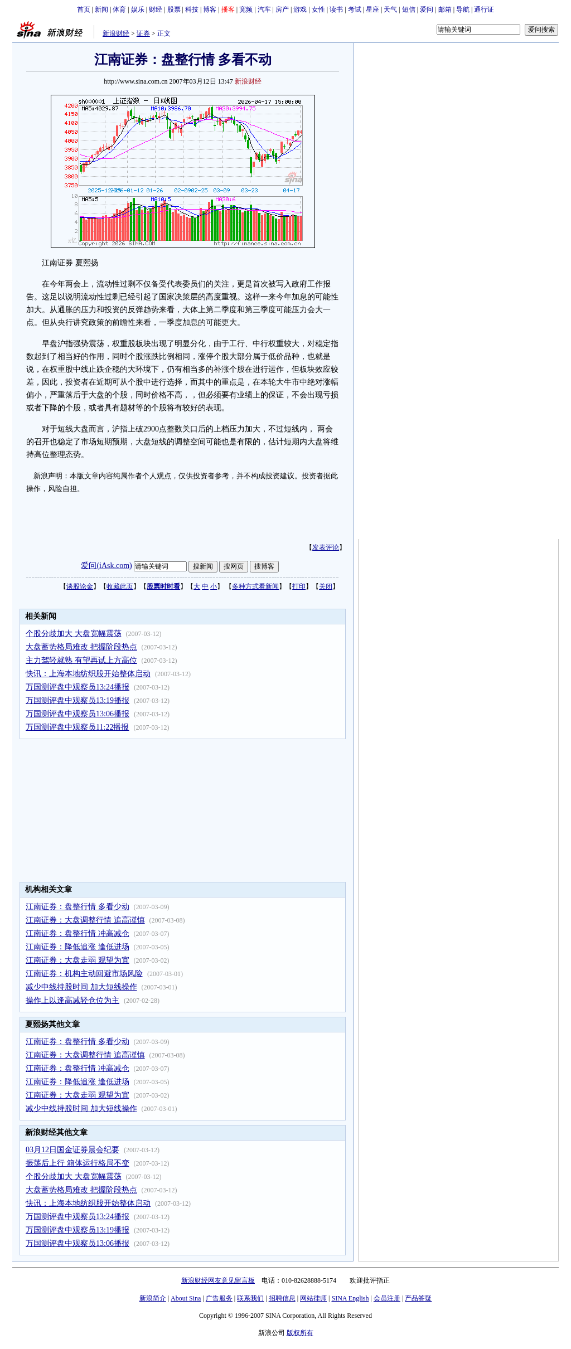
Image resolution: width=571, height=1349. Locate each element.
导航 (463, 9)
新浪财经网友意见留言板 (218, 1280)
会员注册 (387, 1298)
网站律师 (313, 1298)
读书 (336, 9)
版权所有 (300, 1333)
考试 (354, 9)
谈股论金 (79, 586)
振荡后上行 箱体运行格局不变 (77, 1163)
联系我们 (250, 1298)
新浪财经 (116, 33)
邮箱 (445, 9)
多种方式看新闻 (255, 586)
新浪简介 (152, 1298)
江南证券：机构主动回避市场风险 (84, 973)
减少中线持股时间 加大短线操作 (81, 987)
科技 (192, 9)
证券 (143, 33)
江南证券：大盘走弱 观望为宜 (77, 960)
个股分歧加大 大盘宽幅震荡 (74, 633)
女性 (318, 9)
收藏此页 (120, 586)
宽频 (246, 9)
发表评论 (325, 547)
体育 (119, 9)
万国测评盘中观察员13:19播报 (77, 700)
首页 (83, 9)
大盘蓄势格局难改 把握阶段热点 (81, 647)
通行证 (484, 9)
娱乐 (137, 9)
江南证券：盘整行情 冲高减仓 (77, 933)
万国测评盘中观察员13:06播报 (77, 714)
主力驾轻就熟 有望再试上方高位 (81, 660)
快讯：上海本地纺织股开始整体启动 (88, 673)
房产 (282, 9)
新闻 (101, 9)
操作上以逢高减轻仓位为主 (72, 1000)
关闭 (325, 586)
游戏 (300, 9)
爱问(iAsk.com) (106, 565)
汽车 (264, 9)
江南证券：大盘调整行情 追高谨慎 (85, 920)
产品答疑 (418, 1298)
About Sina (186, 1298)
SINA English (350, 1298)
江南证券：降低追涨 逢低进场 (77, 947)
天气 (390, 9)
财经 (155, 9)
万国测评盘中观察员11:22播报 (77, 727)
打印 (299, 586)
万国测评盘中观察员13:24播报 (77, 687)
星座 (372, 9)
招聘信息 (282, 1298)
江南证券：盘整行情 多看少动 (77, 906)
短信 (408, 9)
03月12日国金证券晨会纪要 (72, 1150)
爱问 (426, 9)
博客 (209, 9)
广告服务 (219, 1298)
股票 (174, 9)
